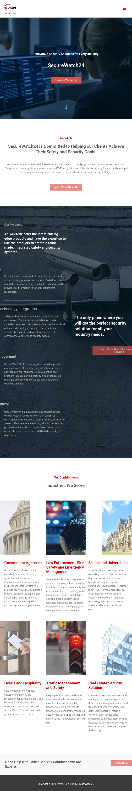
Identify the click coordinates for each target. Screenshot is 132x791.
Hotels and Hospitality (22, 683)
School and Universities (108, 563)
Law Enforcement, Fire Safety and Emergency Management (65, 567)
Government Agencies (23, 563)
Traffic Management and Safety (63, 685)
